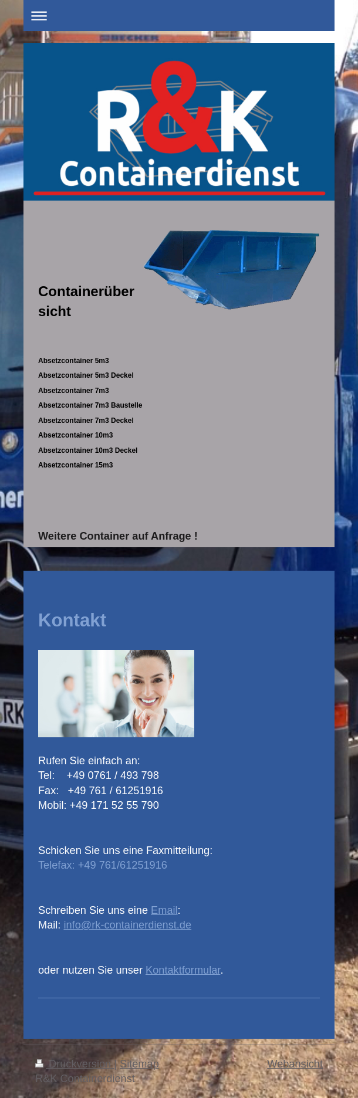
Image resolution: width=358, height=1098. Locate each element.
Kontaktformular (183, 970)
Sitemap (139, 1064)
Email (164, 910)
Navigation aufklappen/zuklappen (179, 15)
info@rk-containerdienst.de (127, 925)
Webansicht (295, 1064)
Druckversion (74, 1064)
